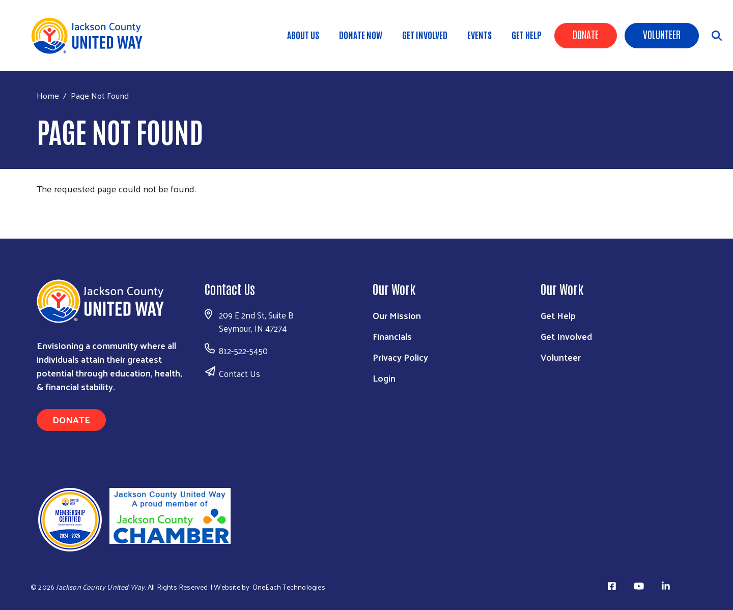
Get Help (527, 34)
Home (48, 95)
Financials (392, 336)
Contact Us (239, 373)
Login (384, 378)
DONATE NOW (360, 34)
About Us (303, 34)
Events (479, 34)
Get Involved (424, 34)
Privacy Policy (400, 357)
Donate (586, 34)
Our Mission (397, 315)
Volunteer (662, 34)
